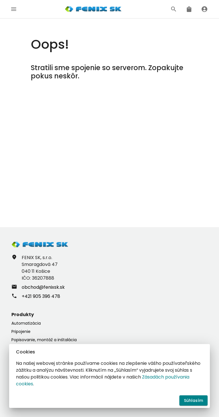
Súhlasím (193, 400)
